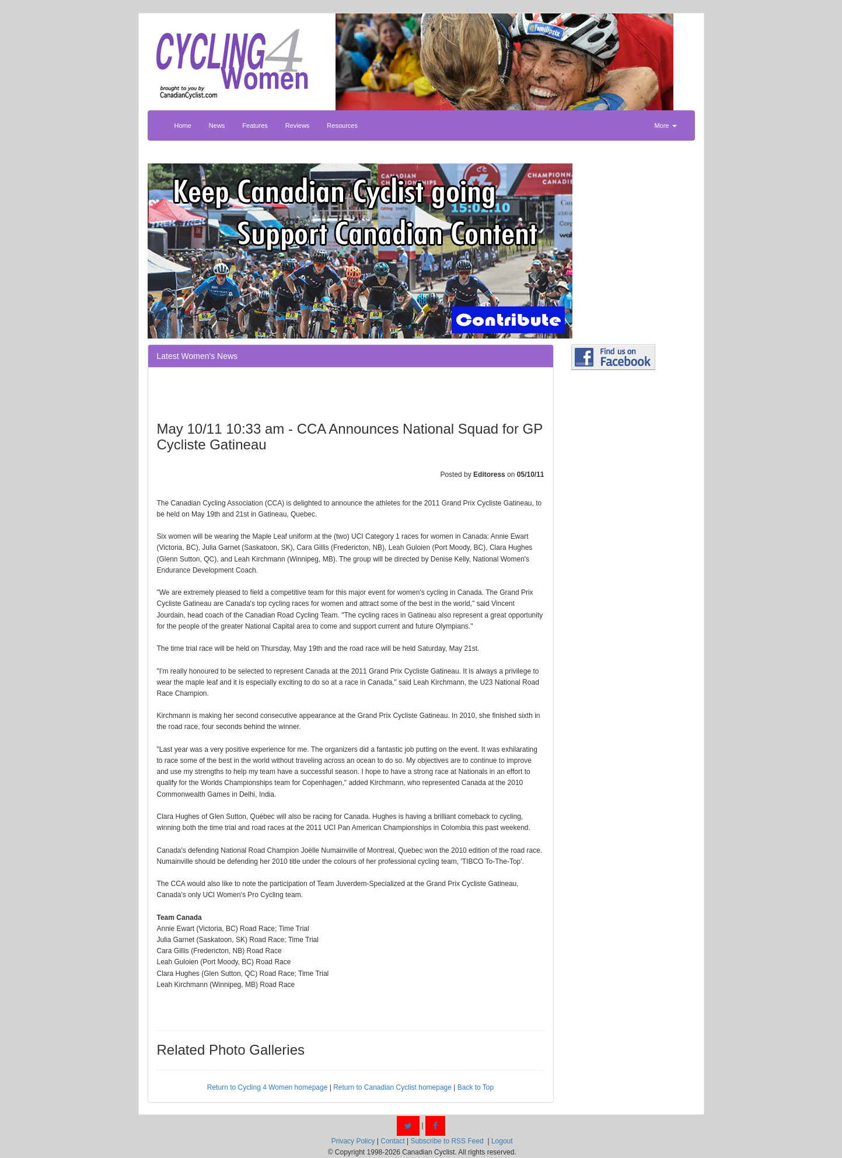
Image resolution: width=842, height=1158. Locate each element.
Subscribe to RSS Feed (446, 1141)
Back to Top (475, 1087)
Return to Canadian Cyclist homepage (392, 1087)
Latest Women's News (197, 356)
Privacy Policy (353, 1141)
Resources (342, 125)
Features (254, 125)
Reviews (297, 125)
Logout (502, 1141)
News (217, 125)
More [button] (665, 125)
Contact (392, 1141)
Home (182, 125)
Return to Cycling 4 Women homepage (267, 1087)
